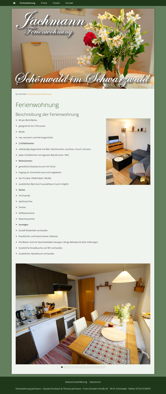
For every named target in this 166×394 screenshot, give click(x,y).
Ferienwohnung (44, 94)
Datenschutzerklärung (76, 382)
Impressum (95, 382)
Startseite (31, 94)
